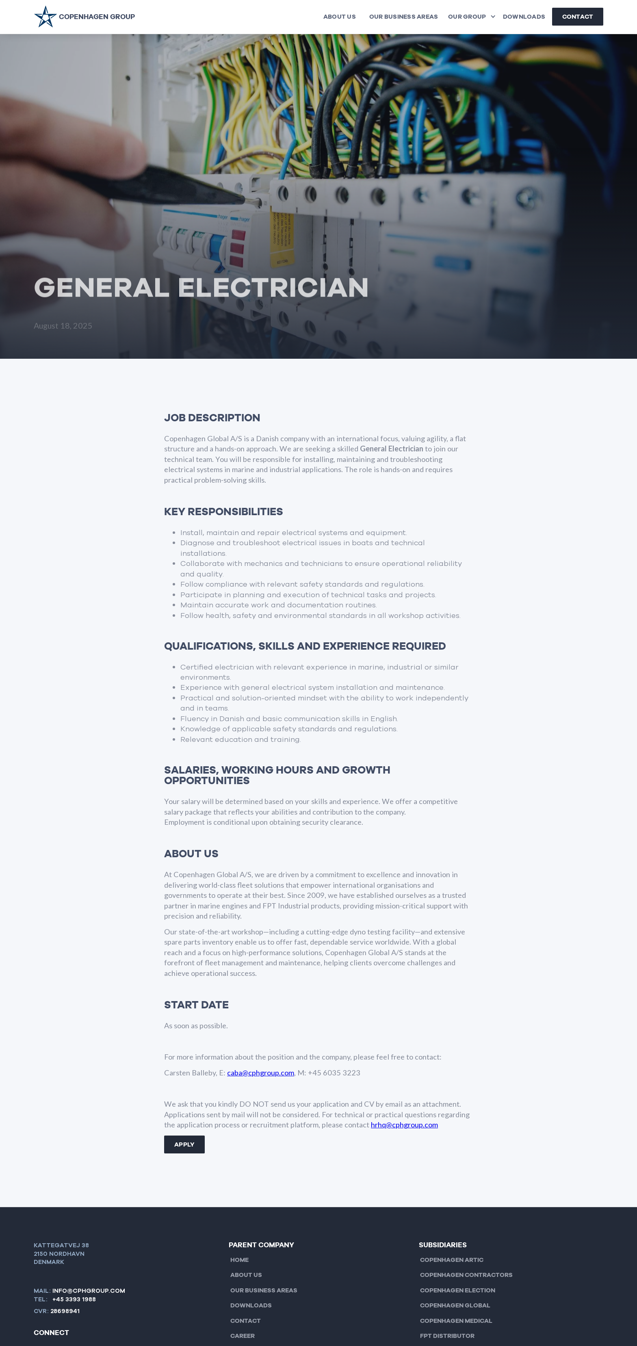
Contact (578, 16)
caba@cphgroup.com (260, 1072)
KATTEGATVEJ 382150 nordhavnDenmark (61, 1253)
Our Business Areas (403, 16)
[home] (84, 17)
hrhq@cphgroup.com (404, 1124)
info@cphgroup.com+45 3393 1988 (88, 1295)
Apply (184, 1144)
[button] (470, 17)
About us (339, 16)
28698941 (65, 1311)
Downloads (524, 16)
